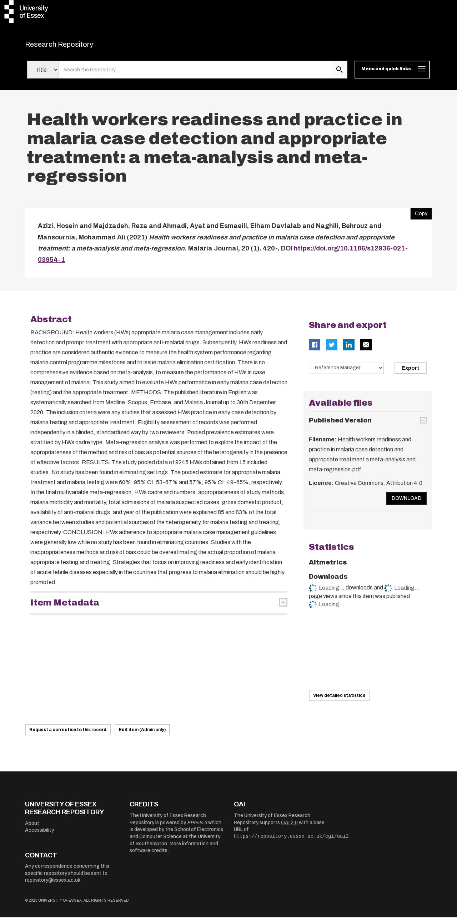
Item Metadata (64, 607)
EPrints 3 (197, 827)
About (32, 827)
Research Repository (75, 46)
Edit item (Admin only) (142, 734)
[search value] (195, 74)
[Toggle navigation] (392, 74)
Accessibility (39, 834)
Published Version (340, 424)
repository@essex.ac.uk (52, 884)
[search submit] (339, 74)
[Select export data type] (346, 372)
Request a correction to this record (67, 734)
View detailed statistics (339, 699)
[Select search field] (43, 74)
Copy (418, 216)
